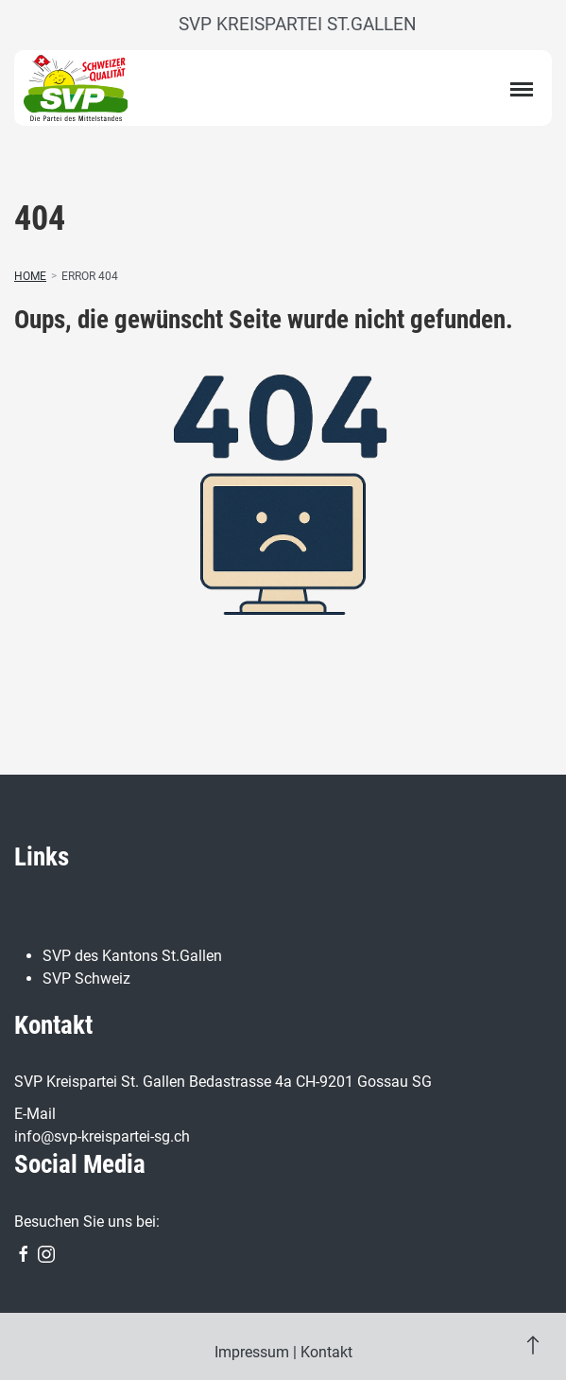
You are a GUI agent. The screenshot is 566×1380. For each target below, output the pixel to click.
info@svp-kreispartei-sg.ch (102, 1136)
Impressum (251, 1352)
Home (30, 276)
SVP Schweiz (86, 978)
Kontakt (326, 1352)
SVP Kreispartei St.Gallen (298, 24)
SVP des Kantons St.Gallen (132, 956)
